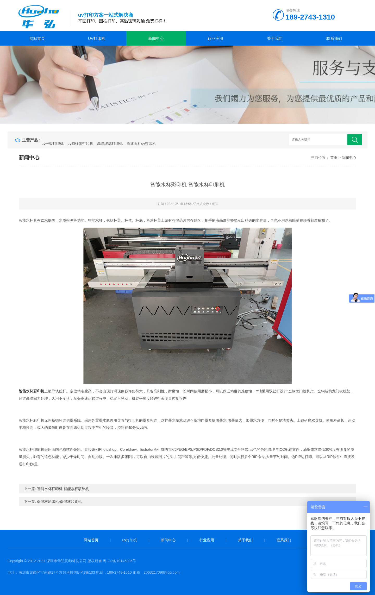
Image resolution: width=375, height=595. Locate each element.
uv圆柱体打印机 (80, 143)
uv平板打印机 (53, 143)
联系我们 (334, 38)
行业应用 (215, 38)
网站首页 (37, 38)
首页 (334, 157)
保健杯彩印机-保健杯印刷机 (59, 501)
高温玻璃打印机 (110, 143)
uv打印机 (96, 38)
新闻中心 (156, 38)
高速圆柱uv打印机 (141, 143)
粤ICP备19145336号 (119, 561)
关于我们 (275, 38)
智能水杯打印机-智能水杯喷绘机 (63, 489)
